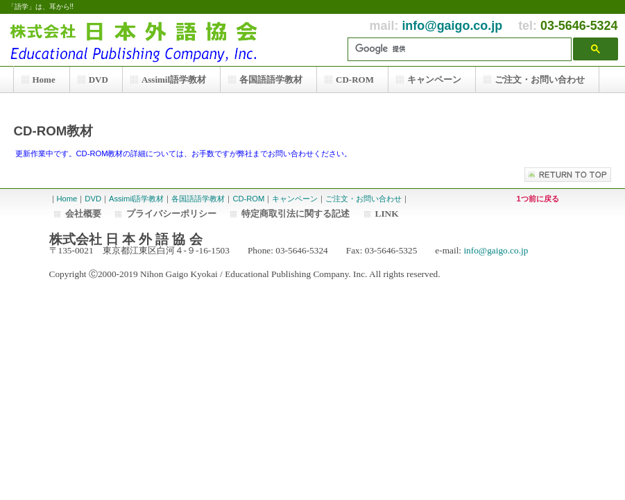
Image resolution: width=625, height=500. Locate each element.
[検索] (463, 49)
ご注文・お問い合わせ (363, 198)
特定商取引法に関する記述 (295, 213)
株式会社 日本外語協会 (139, 40)
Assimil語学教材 (136, 198)
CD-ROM (248, 198)
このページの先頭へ (567, 174)
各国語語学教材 (198, 198)
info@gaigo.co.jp (452, 26)
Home (67, 198)
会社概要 (83, 213)
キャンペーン (295, 198)
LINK (387, 213)
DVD (93, 198)
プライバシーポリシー (171, 213)
